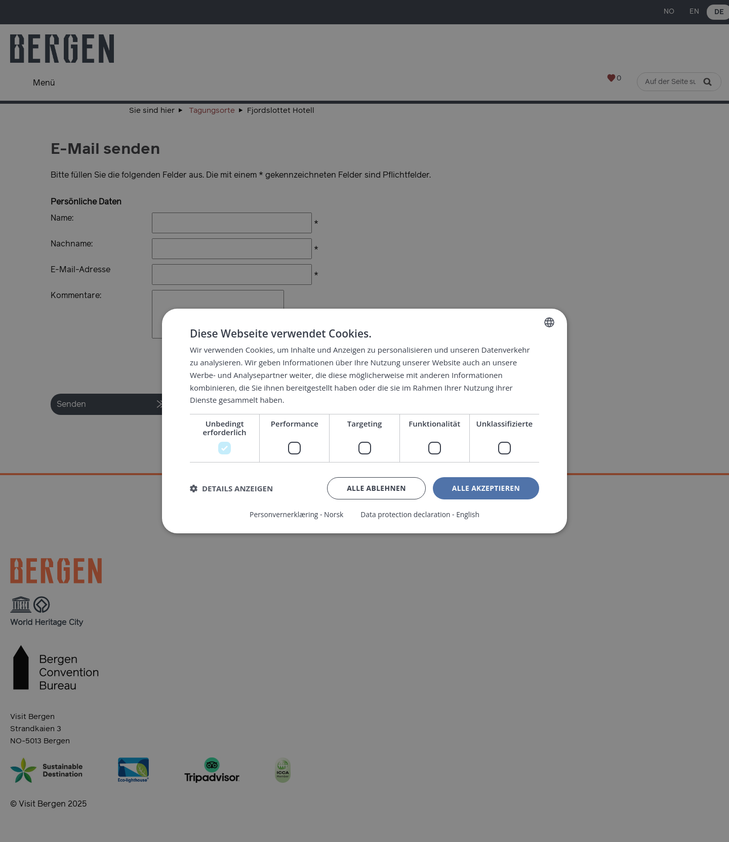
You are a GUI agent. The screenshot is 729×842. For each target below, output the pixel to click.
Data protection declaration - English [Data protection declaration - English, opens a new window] (420, 514)
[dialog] (364, 421)
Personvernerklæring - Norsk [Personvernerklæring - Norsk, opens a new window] (296, 514)
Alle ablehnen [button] (375, 488)
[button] (231, 488)
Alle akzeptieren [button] (485, 488)
